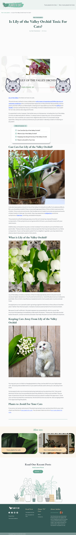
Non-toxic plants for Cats (66, 5)
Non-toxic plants (5, 12)
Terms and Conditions (13, 518)
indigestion (48, 213)
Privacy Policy (11, 516)
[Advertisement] (38, 44)
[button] (20, 126)
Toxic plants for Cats (49, 5)
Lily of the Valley (14, 98)
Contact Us (40, 516)
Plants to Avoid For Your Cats (26, 139)
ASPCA (58, 105)
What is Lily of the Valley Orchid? (27, 133)
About (39, 514)
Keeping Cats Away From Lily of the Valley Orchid (32, 136)
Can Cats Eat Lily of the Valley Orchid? (28, 130)
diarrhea (19, 215)
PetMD (11, 107)
